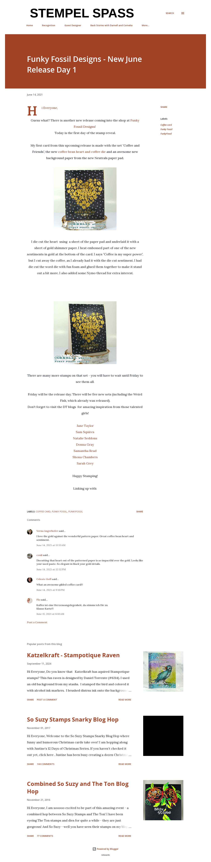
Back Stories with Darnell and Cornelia (111, 25)
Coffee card (166, 124)
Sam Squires (85, 432)
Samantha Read (85, 451)
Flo (38, 599)
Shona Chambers (85, 457)
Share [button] (163, 106)
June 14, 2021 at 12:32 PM (51, 569)
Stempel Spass (80, 13)
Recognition (48, 25)
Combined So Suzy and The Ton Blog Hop (78, 787)
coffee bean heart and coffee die (82, 152)
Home (29, 25)
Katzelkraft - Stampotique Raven (73, 655)
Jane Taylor (85, 426)
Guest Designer (73, 25)
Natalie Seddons (85, 438)
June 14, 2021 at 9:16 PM (50, 589)
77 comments (45, 835)
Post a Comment (37, 622)
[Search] (170, 13)
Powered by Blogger (105, 848)
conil (39, 555)
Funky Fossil (166, 129)
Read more (125, 699)
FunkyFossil (166, 133)
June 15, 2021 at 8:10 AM (50, 613)
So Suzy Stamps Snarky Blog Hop (73, 719)
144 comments (45, 764)
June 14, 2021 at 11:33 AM (50, 545)
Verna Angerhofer (47, 530)
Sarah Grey (85, 463)
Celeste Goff (43, 579)
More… (145, 25)
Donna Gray (85, 444)
